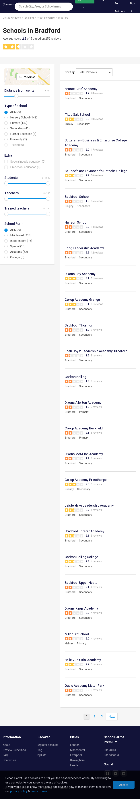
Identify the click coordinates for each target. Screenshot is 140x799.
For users (110, 750)
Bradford (63, 18)
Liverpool (76, 755)
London (74, 745)
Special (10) (17, 246)
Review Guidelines (14, 750)
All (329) (15, 112)
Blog (39, 750)
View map (29, 77)
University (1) (18, 139)
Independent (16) (21, 241)
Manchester (77, 750)
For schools (111, 755)
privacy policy (18, 791)
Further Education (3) (23, 134)
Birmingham (77, 760)
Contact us (9, 760)
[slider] (16, 96)
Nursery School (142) (23, 117)
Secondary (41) (20, 128)
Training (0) (17, 145)
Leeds (74, 765)
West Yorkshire (46, 18)
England (29, 18)
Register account (47, 745)
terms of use (39, 791)
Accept (123, 785)
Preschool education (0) (25, 167)
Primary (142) (18, 123)
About (6, 745)
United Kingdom (12, 18)
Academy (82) (19, 252)
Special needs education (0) (27, 162)
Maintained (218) (20, 235)
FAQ (5, 755)
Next (112, 717)
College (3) (17, 257)
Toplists (41, 755)
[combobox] (44, 7)
